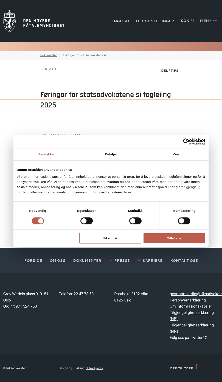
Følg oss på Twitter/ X (188, 338)
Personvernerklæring (188, 300)
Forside (33, 260)
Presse (122, 260)
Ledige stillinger (155, 20)
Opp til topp (184, 367)
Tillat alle (174, 238)
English (120, 20)
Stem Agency (94, 368)
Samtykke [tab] (46, 154)
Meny (208, 20)
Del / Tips (169, 70)
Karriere (152, 260)
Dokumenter (48, 55)
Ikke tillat (110, 238)
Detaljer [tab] (111, 154)
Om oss (57, 260)
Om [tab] (176, 154)
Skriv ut (48, 69)
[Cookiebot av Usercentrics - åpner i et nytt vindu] (186, 141)
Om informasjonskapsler (191, 306)
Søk (188, 20)
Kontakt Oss (184, 260)
